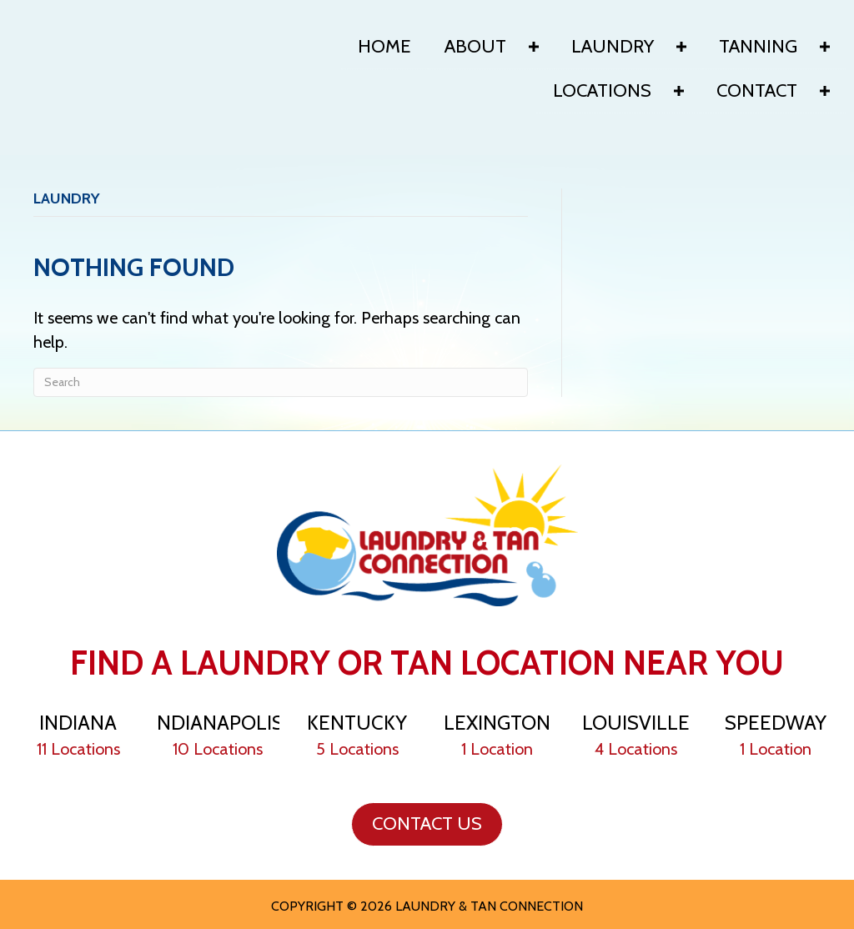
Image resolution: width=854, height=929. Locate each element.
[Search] (280, 382)
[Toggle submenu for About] (534, 47)
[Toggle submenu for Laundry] (681, 47)
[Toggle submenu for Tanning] (825, 47)
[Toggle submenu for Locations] (679, 91)
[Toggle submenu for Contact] (825, 91)
